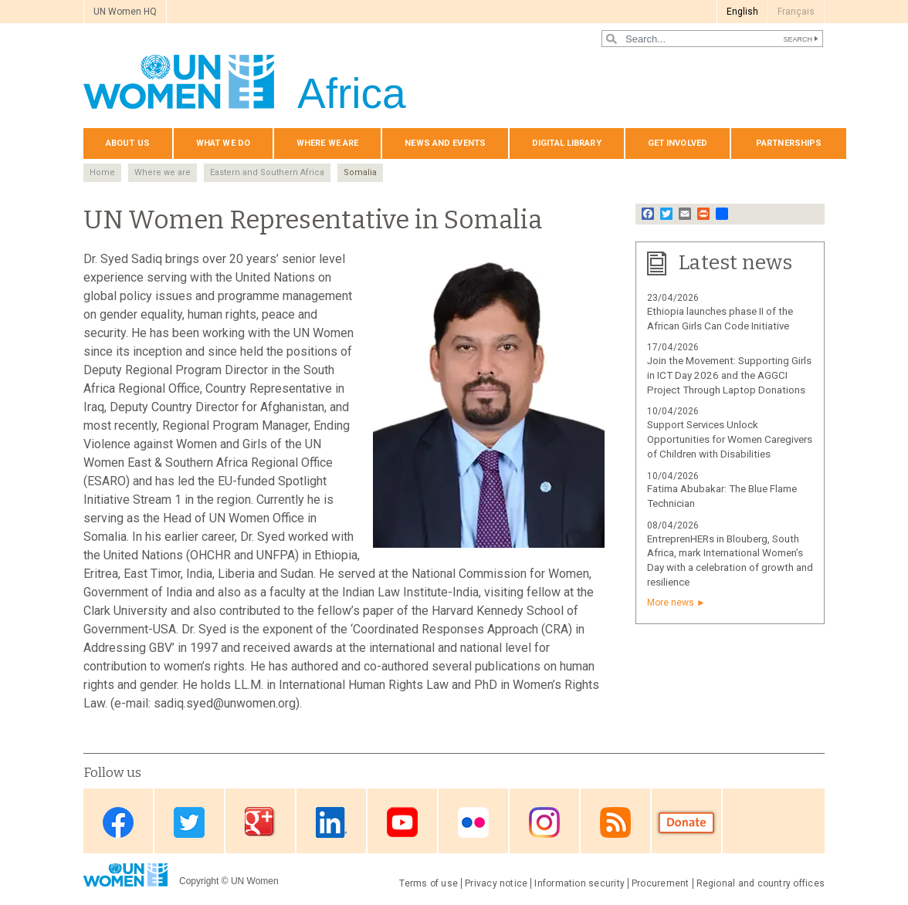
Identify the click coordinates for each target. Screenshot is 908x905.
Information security (579, 883)
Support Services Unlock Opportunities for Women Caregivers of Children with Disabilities (729, 439)
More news (670, 602)
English (742, 11)
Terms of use (428, 883)
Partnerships (789, 143)
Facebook (118, 822)
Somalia (360, 172)
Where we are (327, 143)
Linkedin (331, 822)
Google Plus (260, 822)
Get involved (677, 143)
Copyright (199, 881)
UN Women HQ (125, 11)
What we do (223, 143)
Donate (686, 822)
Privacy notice (496, 883)
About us (128, 143)
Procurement (660, 883)
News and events (445, 143)
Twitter (189, 822)
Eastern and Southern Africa (267, 172)
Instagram (544, 822)
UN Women (255, 881)
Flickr (473, 822)
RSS (615, 822)
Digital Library (566, 143)
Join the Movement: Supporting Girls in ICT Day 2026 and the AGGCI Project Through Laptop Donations (729, 375)
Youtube (402, 822)
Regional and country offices (760, 883)
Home (102, 172)
